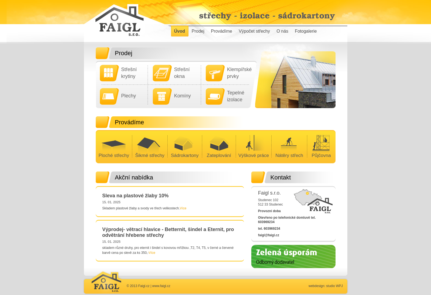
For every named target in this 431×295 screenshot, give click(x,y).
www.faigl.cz (161, 286)
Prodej (198, 31)
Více (183, 208)
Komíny (182, 96)
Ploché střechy (113, 155)
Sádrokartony (185, 155)
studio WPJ (334, 286)
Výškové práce (253, 155)
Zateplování (219, 155)
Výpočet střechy (254, 31)
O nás (282, 31)
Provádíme (221, 31)
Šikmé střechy (150, 155)
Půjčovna (321, 155)
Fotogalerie (306, 31)
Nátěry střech (289, 155)
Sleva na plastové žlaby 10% (135, 195)
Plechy (128, 96)
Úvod (179, 31)
